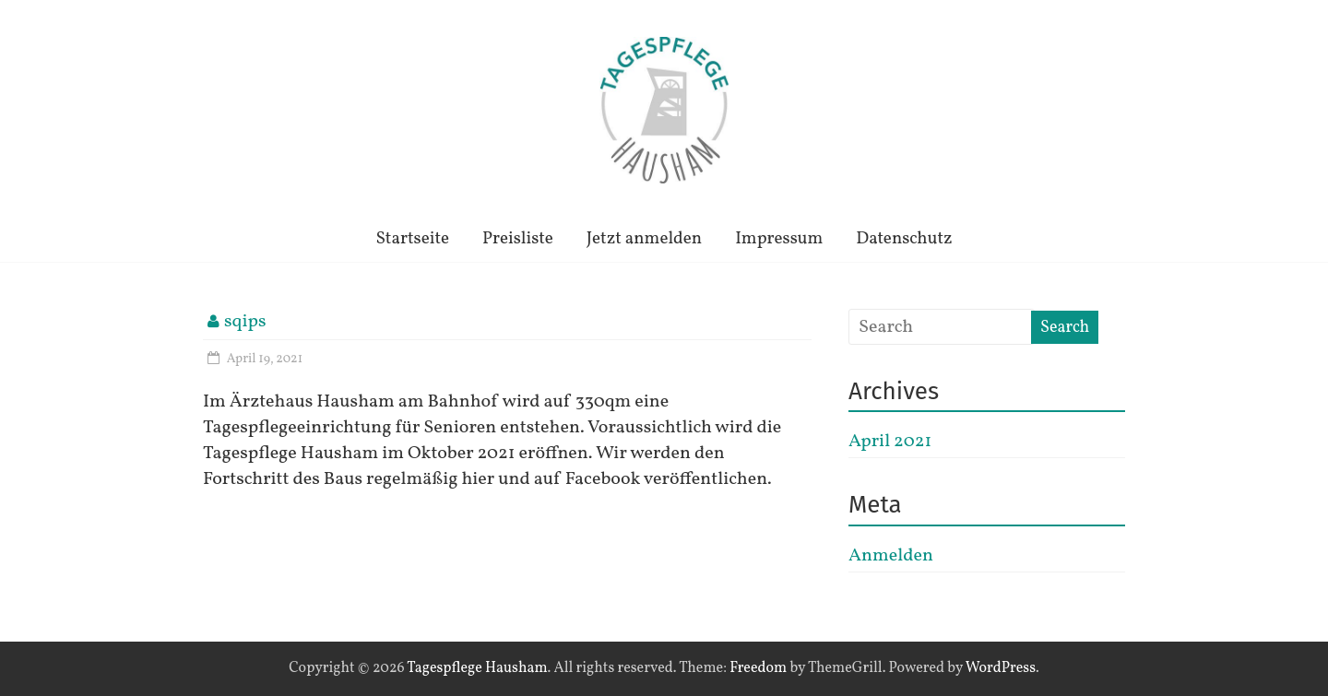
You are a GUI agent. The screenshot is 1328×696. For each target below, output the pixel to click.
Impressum (779, 239)
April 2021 (889, 441)
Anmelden (890, 556)
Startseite (412, 239)
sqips (245, 322)
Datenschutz (904, 239)
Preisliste (517, 239)
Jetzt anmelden (644, 239)
